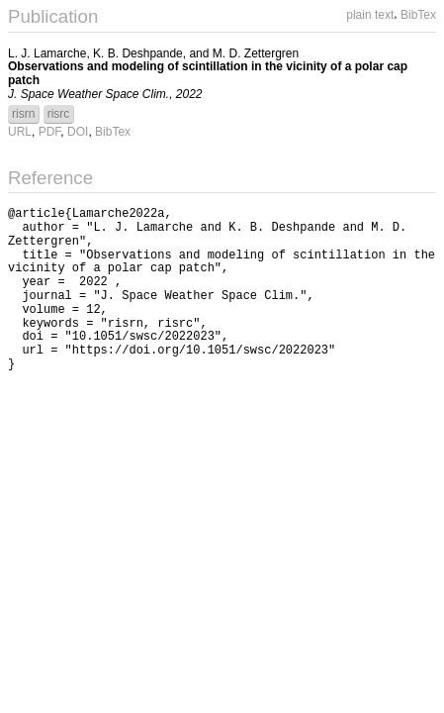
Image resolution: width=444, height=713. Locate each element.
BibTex (418, 15)
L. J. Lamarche (47, 53)
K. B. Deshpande (138, 53)
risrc (58, 114)
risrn (23, 114)
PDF (50, 132)
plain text (370, 15)
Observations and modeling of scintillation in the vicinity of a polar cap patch (207, 73)
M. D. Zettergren (256, 53)
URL (20, 132)
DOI (77, 132)
